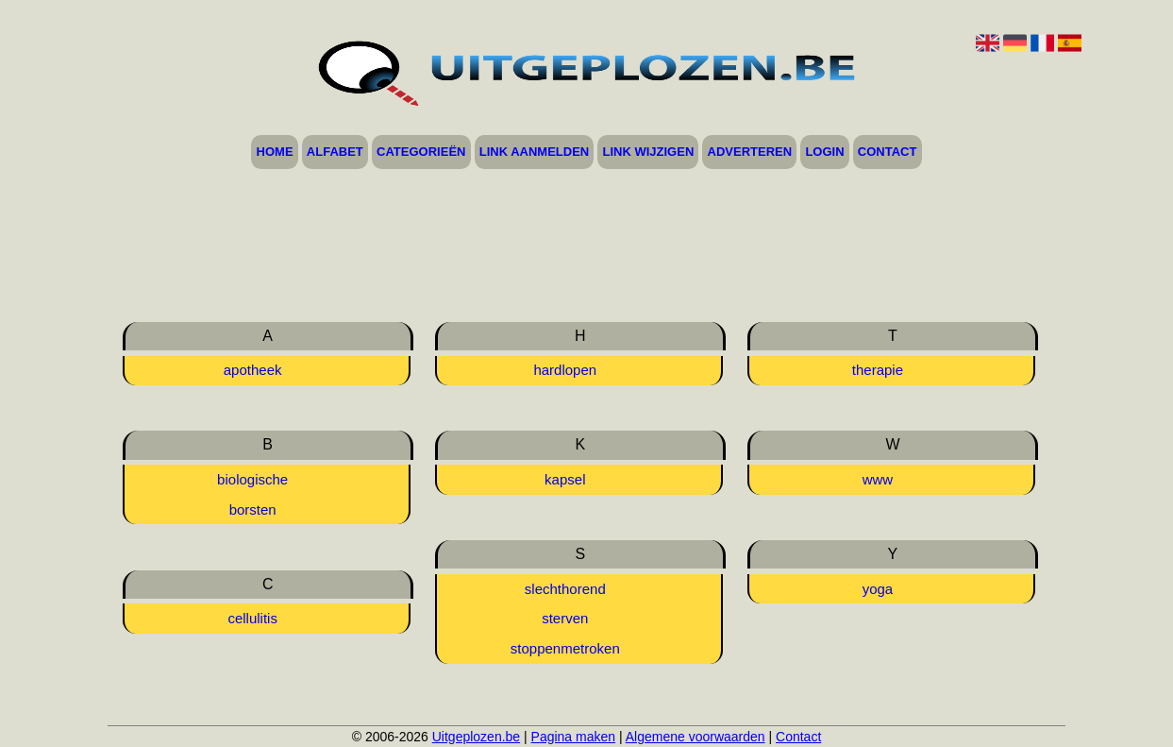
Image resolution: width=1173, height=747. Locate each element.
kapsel (565, 479)
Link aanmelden (534, 152)
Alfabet (335, 152)
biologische (252, 479)
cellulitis (252, 618)
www (878, 479)
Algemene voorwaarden (695, 736)
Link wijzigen (649, 152)
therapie (877, 370)
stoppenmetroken (565, 648)
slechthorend (565, 589)
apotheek (253, 370)
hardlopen (564, 370)
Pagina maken (573, 736)
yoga (878, 589)
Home (275, 152)
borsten (252, 509)
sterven (565, 618)
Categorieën (421, 152)
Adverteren (750, 152)
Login (824, 152)
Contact (887, 152)
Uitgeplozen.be (476, 736)
